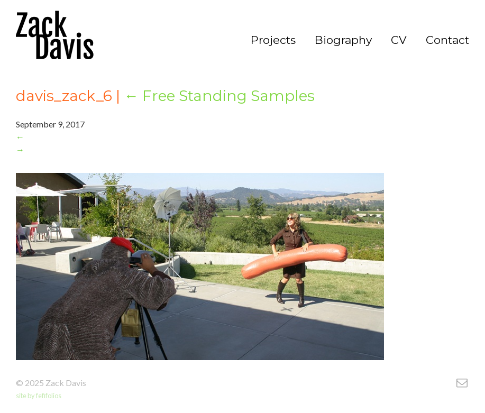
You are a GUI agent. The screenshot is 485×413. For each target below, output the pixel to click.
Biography (343, 40)
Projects (273, 40)
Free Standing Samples (219, 96)
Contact (447, 40)
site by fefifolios (38, 395)
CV (399, 40)
